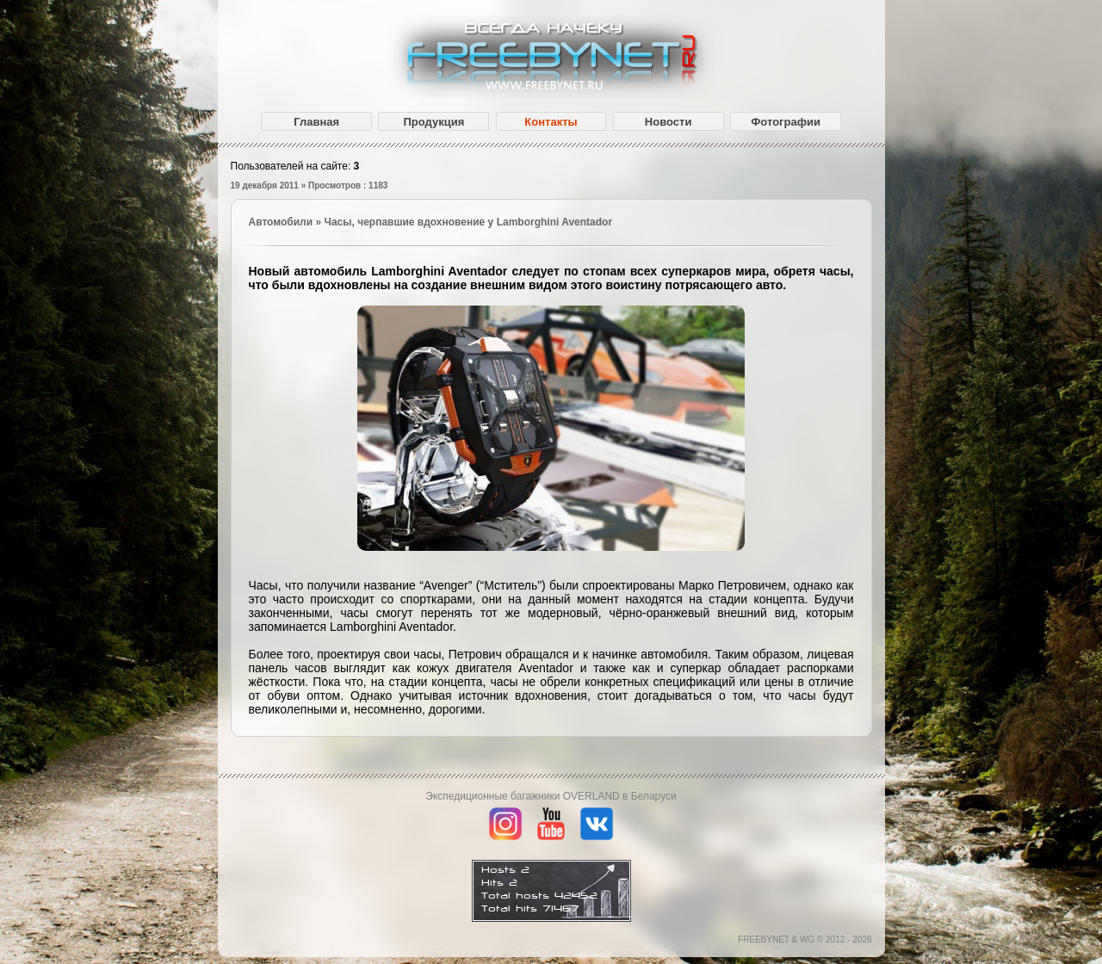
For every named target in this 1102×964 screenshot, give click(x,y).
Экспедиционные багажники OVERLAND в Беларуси (550, 796)
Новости (668, 121)
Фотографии (785, 121)
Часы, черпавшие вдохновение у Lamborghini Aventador (468, 222)
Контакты (550, 121)
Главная (316, 121)
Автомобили (281, 222)
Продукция (433, 121)
